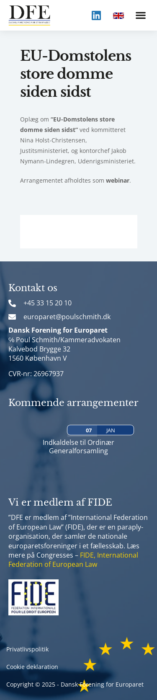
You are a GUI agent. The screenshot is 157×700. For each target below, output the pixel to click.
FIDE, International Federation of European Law (73, 559)
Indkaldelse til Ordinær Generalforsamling (78, 446)
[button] (140, 15)
